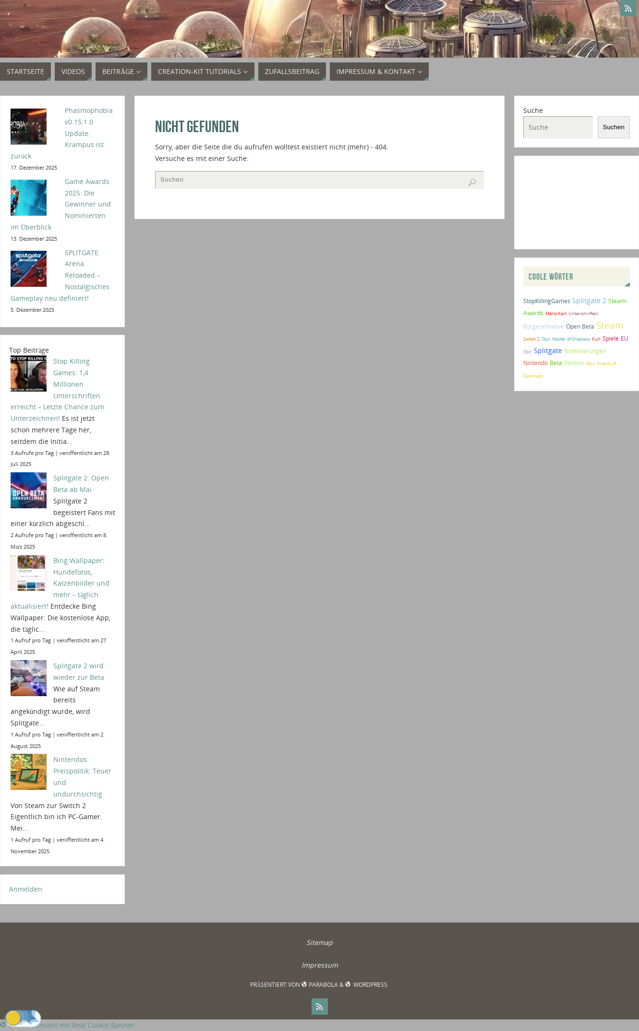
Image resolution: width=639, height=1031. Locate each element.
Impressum (319, 965)
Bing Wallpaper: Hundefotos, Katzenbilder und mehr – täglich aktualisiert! (60, 583)
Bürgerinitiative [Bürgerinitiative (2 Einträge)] (543, 326)
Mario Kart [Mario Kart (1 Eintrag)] (556, 313)
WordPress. (367, 985)
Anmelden (25, 889)
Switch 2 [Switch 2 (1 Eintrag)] (531, 339)
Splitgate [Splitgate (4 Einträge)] (548, 350)
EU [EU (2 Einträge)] (624, 338)
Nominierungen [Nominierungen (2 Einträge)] (585, 351)
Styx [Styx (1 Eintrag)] (527, 351)
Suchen (614, 127)
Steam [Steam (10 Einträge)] (610, 325)
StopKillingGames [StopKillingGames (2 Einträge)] (546, 301)
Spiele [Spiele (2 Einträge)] (611, 338)
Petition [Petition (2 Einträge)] (574, 363)
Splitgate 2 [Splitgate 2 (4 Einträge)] (589, 300)
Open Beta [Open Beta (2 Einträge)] (580, 326)
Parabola (319, 985)
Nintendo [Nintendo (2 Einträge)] (535, 363)
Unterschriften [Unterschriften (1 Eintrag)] (583, 313)
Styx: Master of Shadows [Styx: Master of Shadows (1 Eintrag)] (566, 339)
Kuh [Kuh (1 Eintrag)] (596, 339)
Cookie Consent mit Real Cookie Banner (67, 1025)
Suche (533, 110)
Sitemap (319, 942)
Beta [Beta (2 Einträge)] (556, 363)
